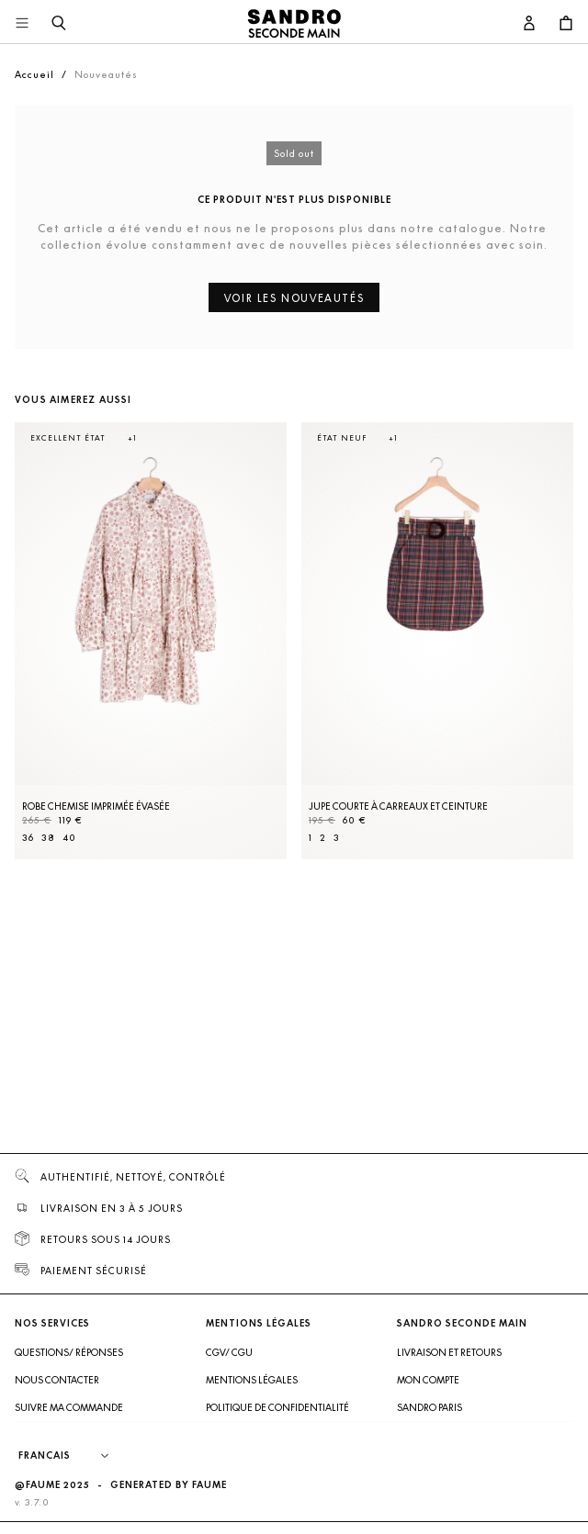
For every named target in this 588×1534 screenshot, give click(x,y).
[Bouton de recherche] (58, 24)
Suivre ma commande (69, 1407)
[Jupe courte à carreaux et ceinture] (437, 640)
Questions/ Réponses (69, 1352)
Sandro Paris (429, 1407)
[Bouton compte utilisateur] (529, 24)
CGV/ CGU (229, 1352)
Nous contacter (57, 1379)
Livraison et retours (449, 1352)
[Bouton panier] (566, 24)
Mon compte (428, 1379)
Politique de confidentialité (277, 1407)
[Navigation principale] (22, 24)
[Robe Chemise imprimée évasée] (151, 640)
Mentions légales (252, 1379)
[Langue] (72, 1456)
